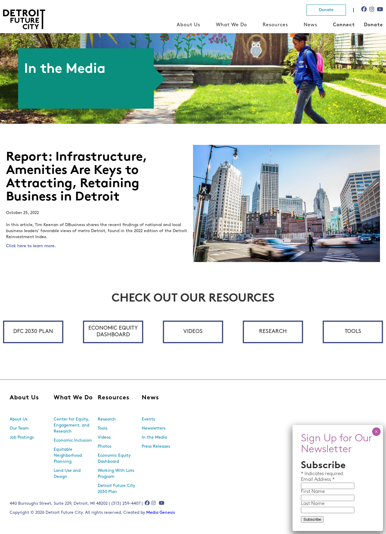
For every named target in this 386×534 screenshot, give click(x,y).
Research (273, 331)
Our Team (19, 428)
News (310, 25)
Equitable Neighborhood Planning (68, 455)
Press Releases (156, 446)
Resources (275, 25)
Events (148, 419)
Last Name (312, 503)
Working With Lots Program (116, 473)
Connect (344, 25)
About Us (188, 25)
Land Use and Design (67, 473)
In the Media (154, 437)
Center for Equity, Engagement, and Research (71, 425)
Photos (104, 446)
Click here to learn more (30, 246)
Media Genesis (160, 512)
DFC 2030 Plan (33, 331)
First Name (313, 491)
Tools (353, 331)
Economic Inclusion (73, 440)
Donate (326, 10)
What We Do (231, 25)
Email (307, 479)
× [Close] (376, 431)
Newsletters (154, 428)
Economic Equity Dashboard (113, 331)
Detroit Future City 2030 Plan (116, 489)
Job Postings (22, 437)
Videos (193, 331)
